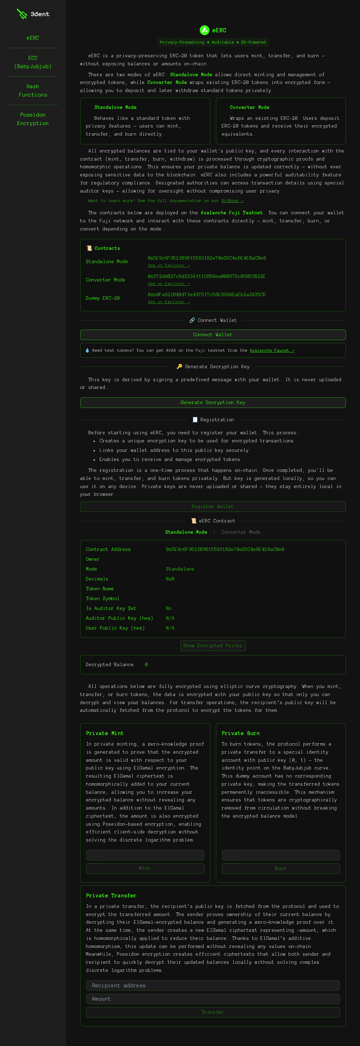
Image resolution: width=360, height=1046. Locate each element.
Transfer (213, 1012)
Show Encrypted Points (213, 645)
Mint (145, 868)
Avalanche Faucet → (272, 350)
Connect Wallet (213, 334)
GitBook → (232, 201)
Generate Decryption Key (213, 402)
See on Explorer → (169, 265)
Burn (281, 868)
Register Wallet (213, 506)
